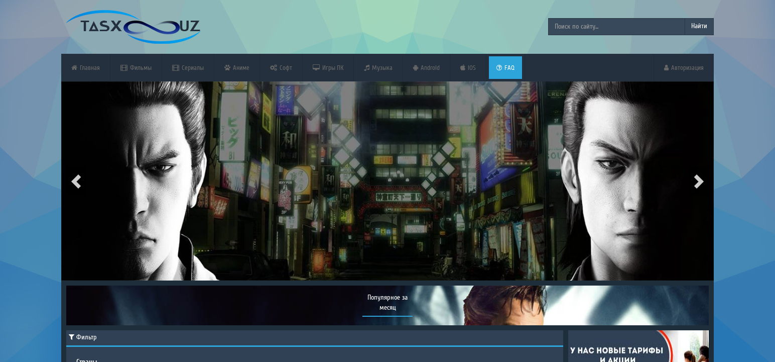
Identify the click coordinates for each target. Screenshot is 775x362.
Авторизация (684, 67)
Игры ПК (328, 67)
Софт (281, 67)
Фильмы (136, 67)
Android (426, 67)
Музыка (378, 67)
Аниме (236, 67)
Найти (699, 26)
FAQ (505, 67)
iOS (468, 67)
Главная (85, 67)
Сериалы (188, 67)
